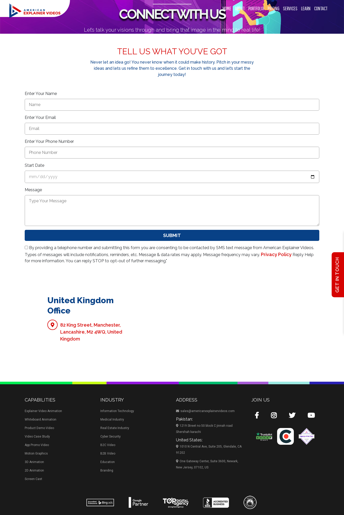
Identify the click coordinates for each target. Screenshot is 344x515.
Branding (106, 470)
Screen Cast (33, 479)
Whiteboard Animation (40, 419)
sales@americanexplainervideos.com (205, 411)
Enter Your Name (41, 93)
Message (33, 189)
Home (227, 8)
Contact (321, 8)
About (240, 8)
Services (290, 8)
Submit (172, 235)
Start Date (34, 165)
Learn (306, 8)
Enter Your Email (40, 117)
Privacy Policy (276, 254)
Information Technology (117, 411)
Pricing (273, 8)
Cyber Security (110, 436)
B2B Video (107, 453)
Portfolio (256, 8)
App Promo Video (37, 445)
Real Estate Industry (114, 428)
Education (107, 462)
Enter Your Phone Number (49, 141)
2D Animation (34, 470)
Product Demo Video (39, 428)
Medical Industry (112, 419)
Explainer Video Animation (43, 411)
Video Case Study (37, 436)
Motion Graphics (36, 453)
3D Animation (34, 462)
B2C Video (107, 445)
